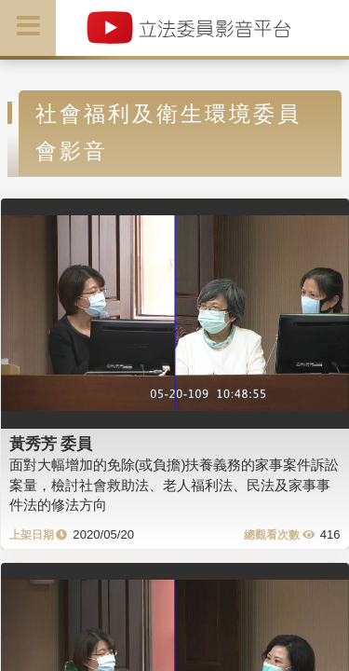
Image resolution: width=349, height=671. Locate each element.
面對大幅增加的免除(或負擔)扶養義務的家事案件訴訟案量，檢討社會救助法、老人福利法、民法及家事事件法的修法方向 (174, 485)
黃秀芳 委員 (51, 443)
